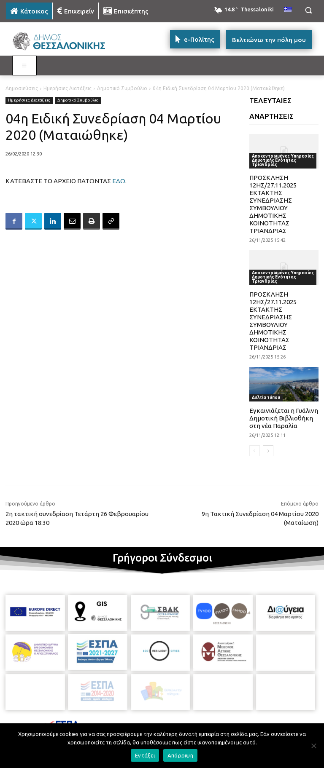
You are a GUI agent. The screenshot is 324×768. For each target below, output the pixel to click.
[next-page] (268, 450)
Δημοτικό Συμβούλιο (122, 88)
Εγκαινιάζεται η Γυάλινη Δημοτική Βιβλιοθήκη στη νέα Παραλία (283, 418)
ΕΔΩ (118, 181)
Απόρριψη (180, 755)
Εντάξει (145, 755)
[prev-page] (254, 450)
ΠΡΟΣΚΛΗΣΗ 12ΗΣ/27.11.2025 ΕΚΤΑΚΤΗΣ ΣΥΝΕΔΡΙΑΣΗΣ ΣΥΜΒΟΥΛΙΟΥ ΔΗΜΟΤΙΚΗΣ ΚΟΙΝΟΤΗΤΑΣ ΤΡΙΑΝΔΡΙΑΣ (273, 204)
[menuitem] (288, 10)
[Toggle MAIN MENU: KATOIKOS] (24, 66)
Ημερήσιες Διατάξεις (67, 88)
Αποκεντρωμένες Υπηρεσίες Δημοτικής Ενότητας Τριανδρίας (283, 160)
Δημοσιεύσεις (21, 88)
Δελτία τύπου (266, 397)
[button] (308, 10)
